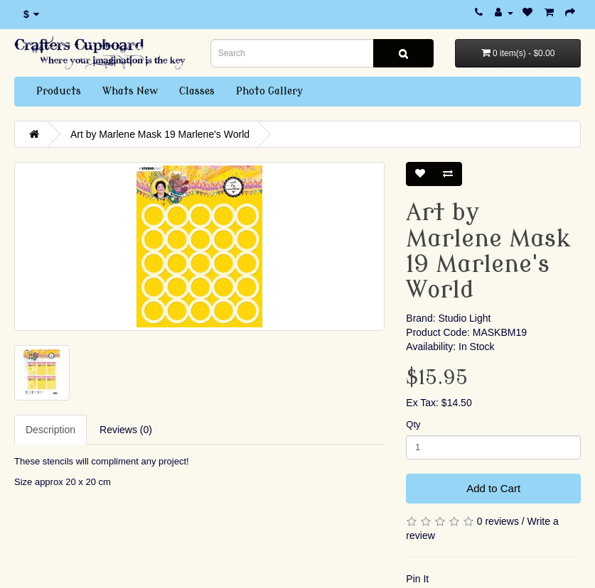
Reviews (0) (126, 429)
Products (58, 91)
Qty (413, 424)
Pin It (417, 578)
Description (50, 429)
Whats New (130, 91)
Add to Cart (493, 488)
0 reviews (498, 521)
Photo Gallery (269, 91)
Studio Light (464, 318)
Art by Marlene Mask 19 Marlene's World (160, 134)
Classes (197, 91)
